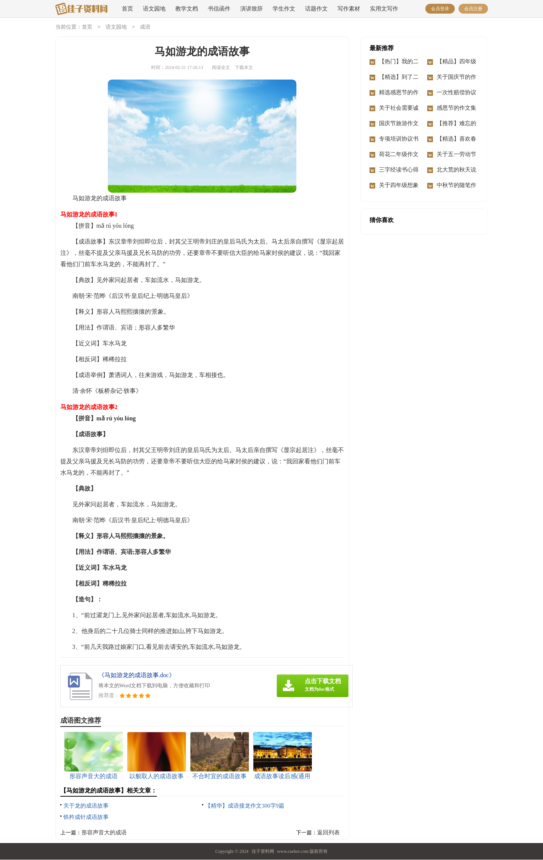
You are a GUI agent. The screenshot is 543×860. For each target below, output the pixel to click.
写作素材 (348, 9)
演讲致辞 (251, 9)
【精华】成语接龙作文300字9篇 (244, 806)
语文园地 (154, 9)
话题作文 (316, 9)
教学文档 (186, 9)
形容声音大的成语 (104, 833)
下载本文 (244, 68)
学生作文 (284, 9)
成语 (145, 27)
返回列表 (328, 833)
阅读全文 (221, 68)
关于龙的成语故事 (86, 806)
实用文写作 (384, 9)
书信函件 (219, 9)
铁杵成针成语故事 (86, 817)
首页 (127, 9)
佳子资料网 (263, 851)
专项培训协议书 (399, 139)
